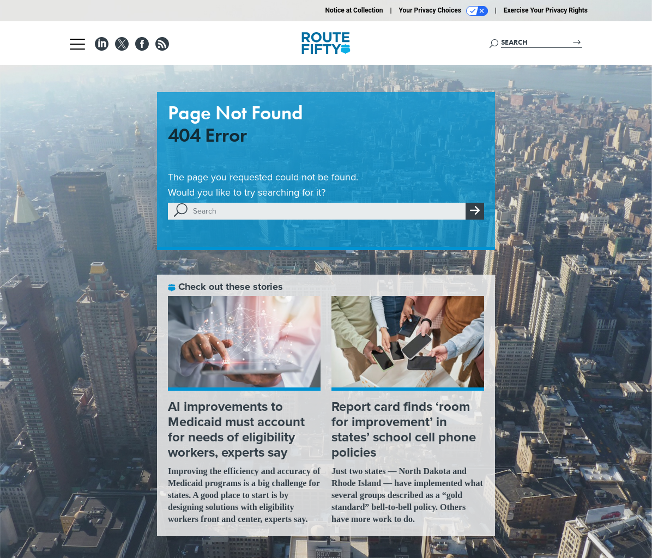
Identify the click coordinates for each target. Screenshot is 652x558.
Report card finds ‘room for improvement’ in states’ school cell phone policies (403, 429)
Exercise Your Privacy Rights (546, 10)
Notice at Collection (354, 10)
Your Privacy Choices (443, 11)
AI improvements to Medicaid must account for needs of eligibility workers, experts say (236, 429)
